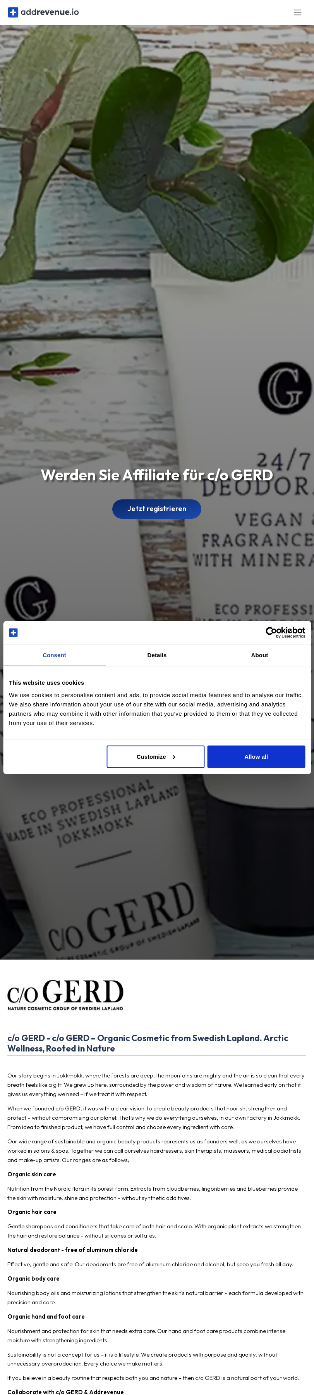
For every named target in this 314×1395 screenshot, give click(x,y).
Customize (156, 756)
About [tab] (259, 655)
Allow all (256, 756)
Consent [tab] (54, 655)
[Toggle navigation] (297, 15)
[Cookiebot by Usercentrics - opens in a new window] (271, 633)
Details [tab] (157, 655)
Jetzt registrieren (156, 513)
